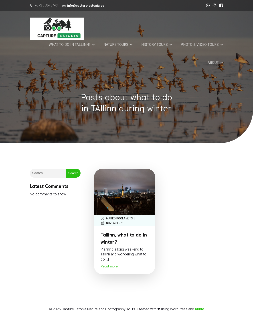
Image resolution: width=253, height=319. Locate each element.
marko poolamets (117, 219)
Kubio (199, 309)
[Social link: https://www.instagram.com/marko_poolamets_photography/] (213, 5)
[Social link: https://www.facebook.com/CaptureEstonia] (220, 5)
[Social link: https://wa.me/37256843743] (206, 5)
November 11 (112, 223)
